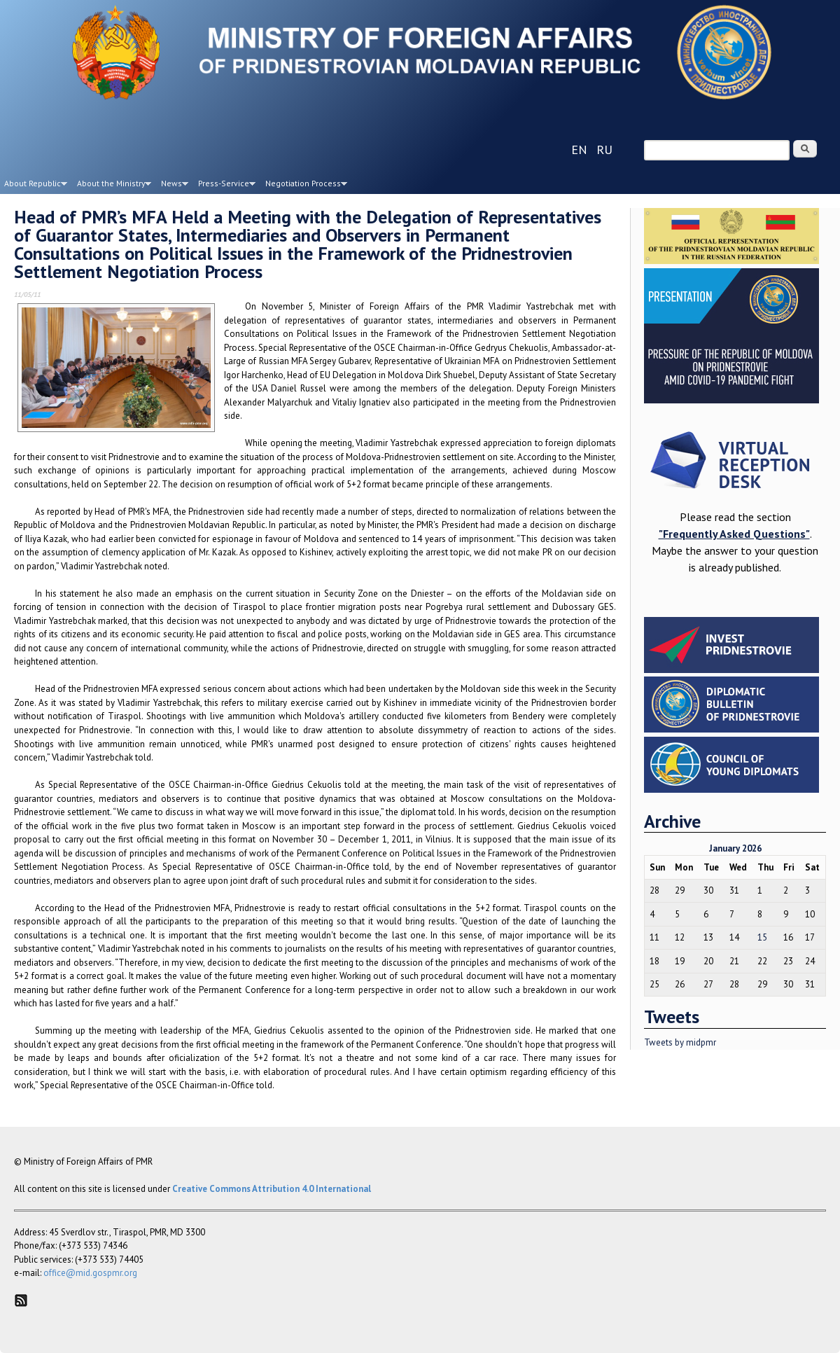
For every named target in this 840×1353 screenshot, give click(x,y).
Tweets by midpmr (680, 1042)
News (172, 185)
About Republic (33, 185)
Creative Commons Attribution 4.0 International (271, 1189)
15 (762, 937)
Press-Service (224, 185)
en (579, 149)
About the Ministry (112, 185)
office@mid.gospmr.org (90, 1273)
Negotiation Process (304, 185)
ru (604, 149)
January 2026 (735, 848)
